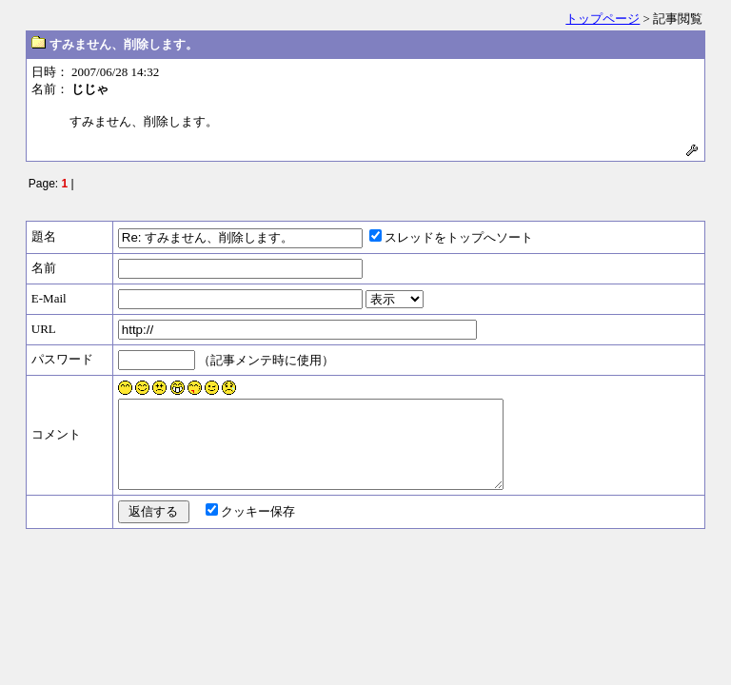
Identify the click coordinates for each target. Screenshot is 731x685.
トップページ (602, 18)
